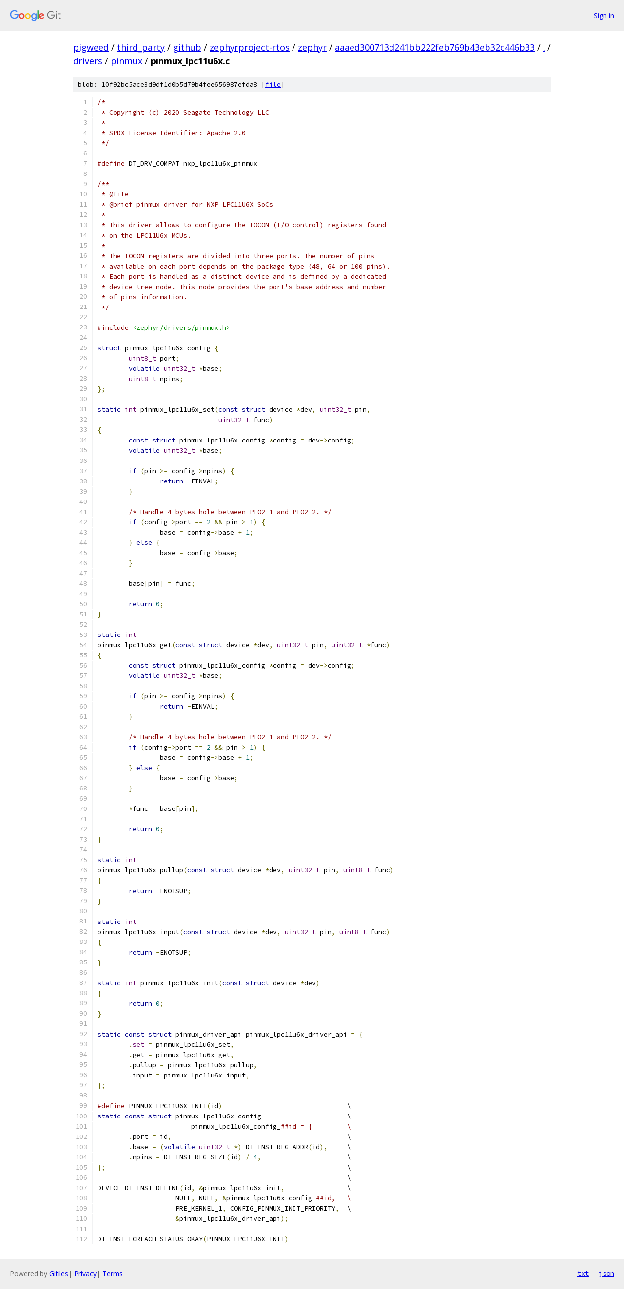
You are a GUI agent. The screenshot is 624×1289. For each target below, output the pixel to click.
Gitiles (58, 1273)
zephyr (312, 47)
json (606, 1273)
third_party (141, 47)
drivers (87, 61)
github (187, 47)
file (273, 84)
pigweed (91, 47)
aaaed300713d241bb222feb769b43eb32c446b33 (435, 47)
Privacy (85, 1273)
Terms (112, 1273)
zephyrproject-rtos (250, 47)
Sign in (604, 15)
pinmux (126, 61)
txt (583, 1273)
